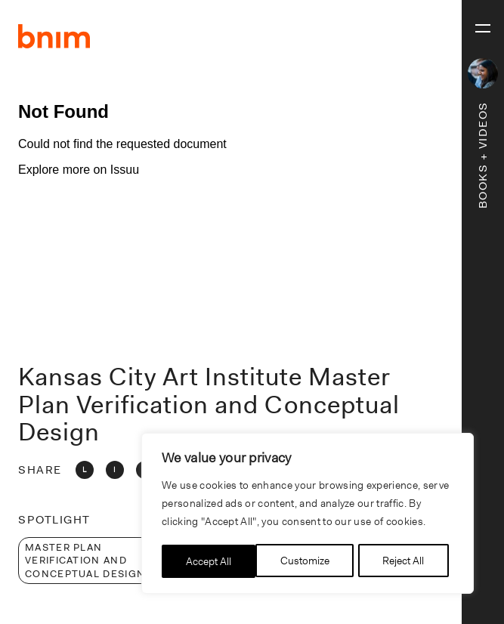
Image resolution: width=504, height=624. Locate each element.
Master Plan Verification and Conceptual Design (85, 560)
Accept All (406, 561)
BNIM (54, 36)
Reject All (309, 561)
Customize (210, 561)
